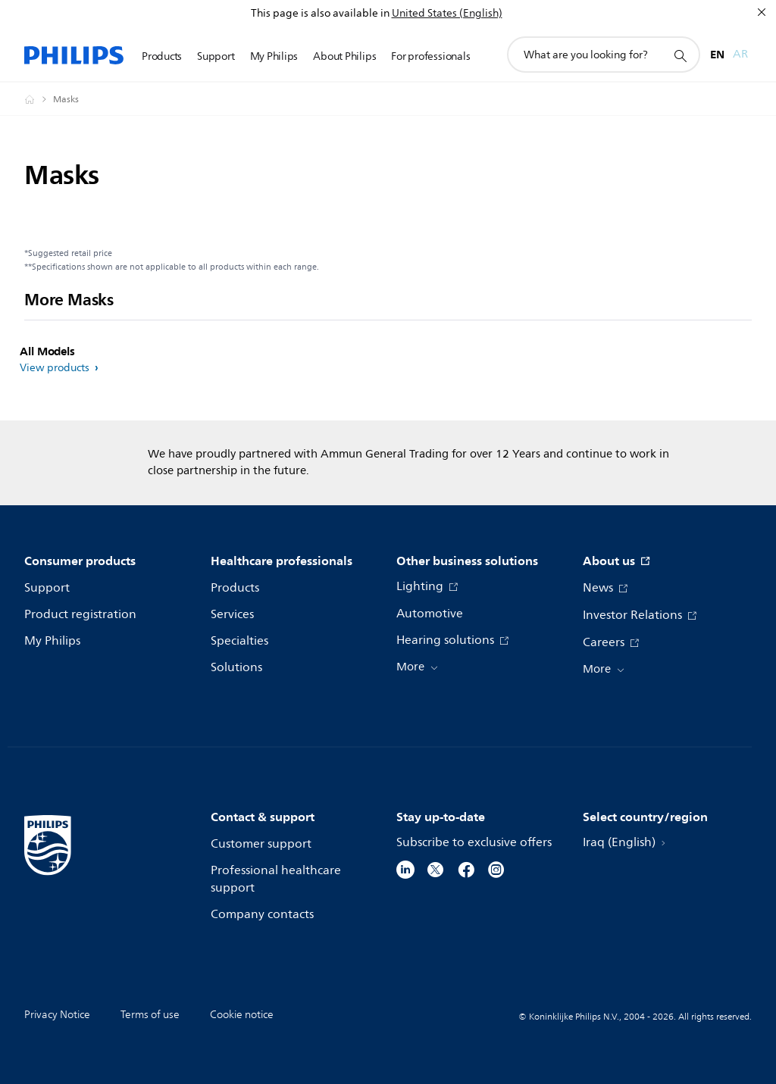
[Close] (762, 12)
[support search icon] (680, 55)
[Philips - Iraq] (38, 99)
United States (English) (447, 13)
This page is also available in (320, 13)
